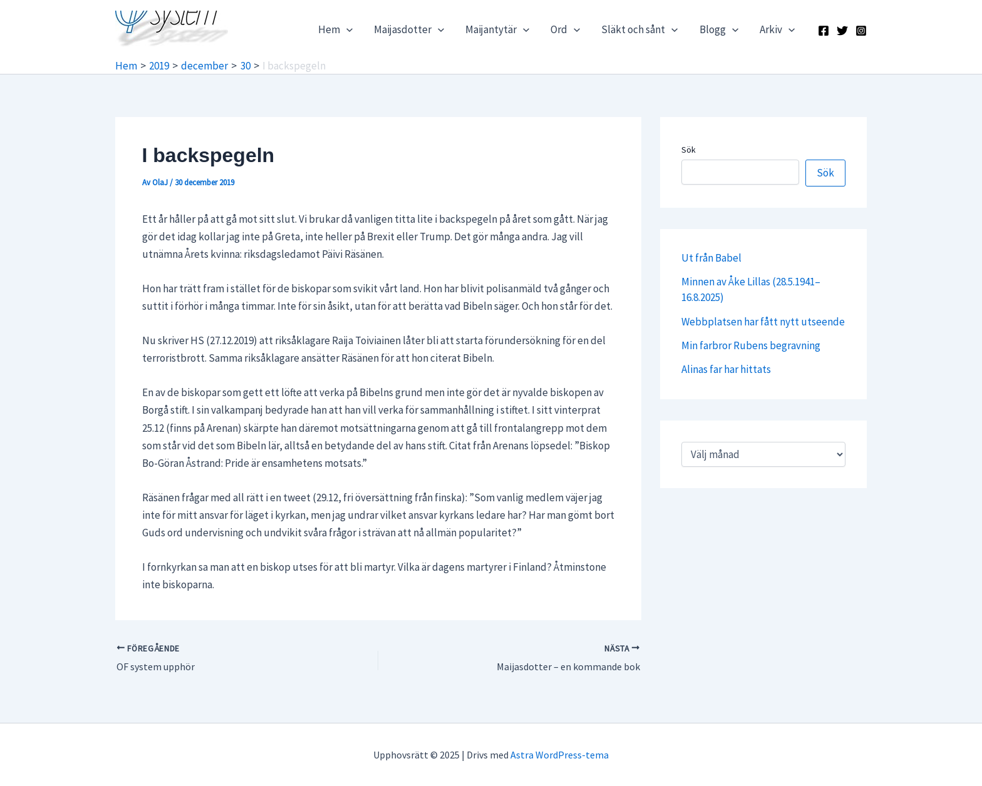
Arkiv (777, 29)
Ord (565, 29)
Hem (335, 29)
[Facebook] (823, 30)
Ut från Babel (711, 258)
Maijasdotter (409, 29)
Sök (688, 149)
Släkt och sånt (639, 29)
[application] (346, 29)
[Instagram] (861, 30)
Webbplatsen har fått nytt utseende (763, 322)
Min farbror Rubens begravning (750, 345)
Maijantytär (497, 29)
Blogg (719, 29)
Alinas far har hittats (726, 369)
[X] (842, 30)
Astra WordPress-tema (559, 754)
